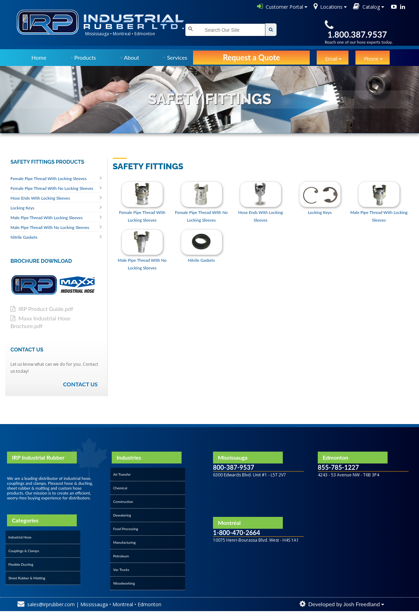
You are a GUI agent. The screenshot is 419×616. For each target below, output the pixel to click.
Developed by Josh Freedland (344, 604)
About (131, 57)
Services (177, 57)
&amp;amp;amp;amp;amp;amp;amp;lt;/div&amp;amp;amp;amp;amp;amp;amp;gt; (258, 556)
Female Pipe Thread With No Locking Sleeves (51, 188)
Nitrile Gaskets (23, 237)
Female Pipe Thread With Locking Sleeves (48, 178)
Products (85, 57)
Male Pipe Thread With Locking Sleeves (46, 217)
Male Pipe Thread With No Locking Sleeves (49, 227)
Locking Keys (22, 207)
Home (38, 57)
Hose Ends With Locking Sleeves (40, 198)
